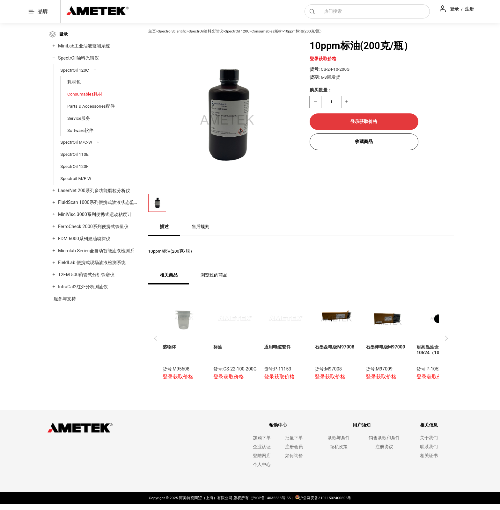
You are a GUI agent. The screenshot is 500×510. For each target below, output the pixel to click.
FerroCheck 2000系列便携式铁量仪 (93, 226)
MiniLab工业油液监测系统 (84, 46)
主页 (152, 31)
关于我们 (429, 438)
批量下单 (294, 438)
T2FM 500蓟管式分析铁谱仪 (86, 274)
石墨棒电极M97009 (385, 347)
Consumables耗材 (85, 94)
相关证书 (429, 455)
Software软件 (80, 130)
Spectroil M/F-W (75, 178)
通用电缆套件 (277, 347)
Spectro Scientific (172, 31)
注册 (469, 8)
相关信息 (429, 425)
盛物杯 (169, 347)
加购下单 (262, 438)
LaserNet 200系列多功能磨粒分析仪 (94, 190)
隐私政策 (339, 446)
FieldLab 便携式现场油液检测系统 (92, 262)
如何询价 (294, 455)
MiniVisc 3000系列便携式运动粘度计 (95, 214)
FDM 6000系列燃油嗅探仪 (84, 238)
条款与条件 (338, 438)
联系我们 (429, 446)
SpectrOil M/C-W (76, 142)
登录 (455, 8)
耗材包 (74, 81)
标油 (217, 347)
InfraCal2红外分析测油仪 (83, 287)
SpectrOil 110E (74, 154)
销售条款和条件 (384, 438)
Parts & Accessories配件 (91, 106)
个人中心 (262, 464)
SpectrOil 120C (74, 70)
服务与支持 (65, 299)
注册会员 (294, 446)
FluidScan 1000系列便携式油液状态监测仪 (100, 202)
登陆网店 (262, 455)
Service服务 (78, 118)
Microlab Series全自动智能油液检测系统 (98, 251)
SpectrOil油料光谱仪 (78, 58)
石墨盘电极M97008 (334, 347)
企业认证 (262, 446)
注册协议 (384, 446)
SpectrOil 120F (74, 166)
